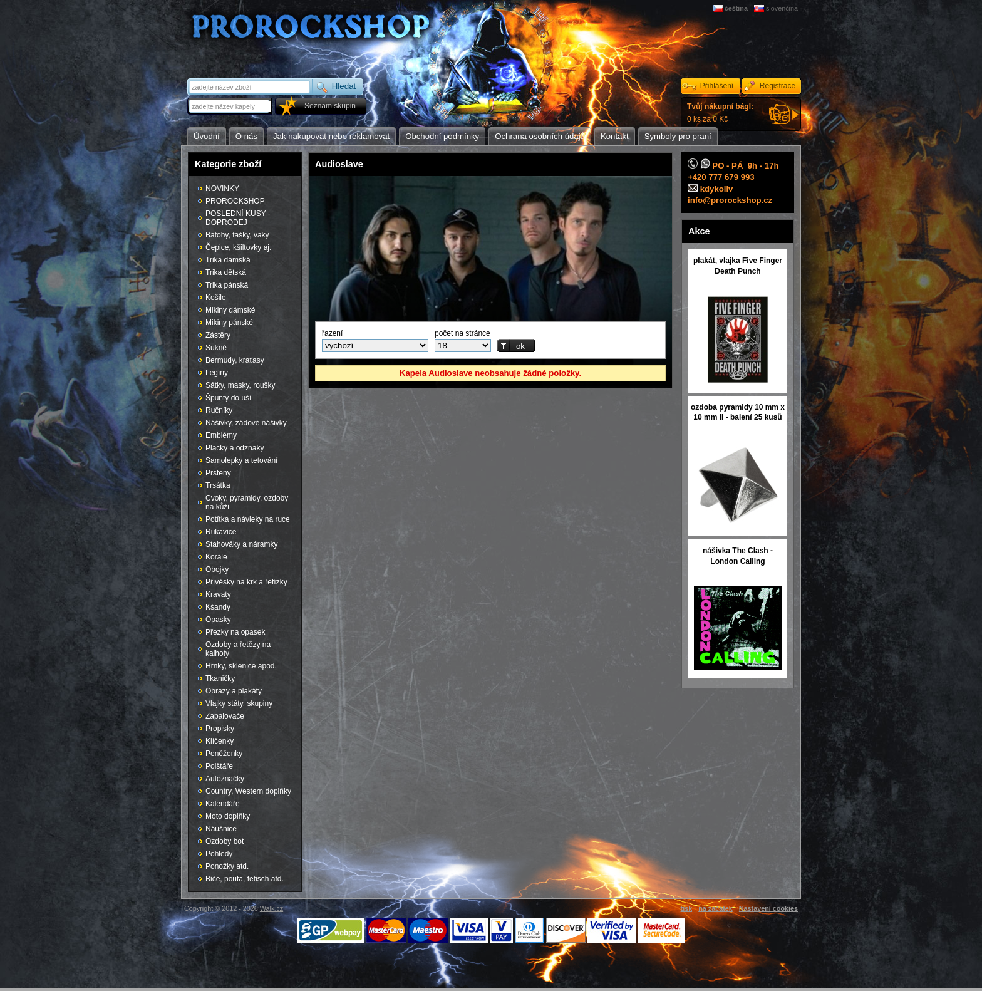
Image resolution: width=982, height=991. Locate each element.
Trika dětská (225, 272)
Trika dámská (228, 260)
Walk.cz (271, 908)
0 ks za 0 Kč (720, 112)
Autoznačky (224, 778)
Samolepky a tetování (241, 460)
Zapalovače (224, 716)
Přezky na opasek (235, 632)
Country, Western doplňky (248, 791)
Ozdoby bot (224, 841)
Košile (215, 297)
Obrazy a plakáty (233, 691)
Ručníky (218, 410)
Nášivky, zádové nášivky (246, 422)
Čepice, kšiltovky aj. (238, 247)
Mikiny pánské (229, 322)
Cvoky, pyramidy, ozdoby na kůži (246, 502)
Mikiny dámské (230, 310)
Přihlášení (716, 85)
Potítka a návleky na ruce (247, 519)
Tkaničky (220, 678)
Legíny (216, 372)
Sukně (216, 347)
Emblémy (221, 435)
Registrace (777, 85)
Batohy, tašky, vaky (237, 235)
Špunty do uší (228, 397)
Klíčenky (219, 741)
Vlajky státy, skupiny (238, 703)
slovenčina (782, 8)
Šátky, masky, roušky (240, 385)
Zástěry (217, 335)
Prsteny (218, 473)
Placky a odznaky (234, 448)
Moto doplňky (227, 816)
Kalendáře (222, 803)
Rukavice (220, 531)
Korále (216, 557)
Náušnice (221, 828)
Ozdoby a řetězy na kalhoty (238, 649)
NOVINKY (222, 188)
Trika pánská (226, 285)
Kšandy (217, 607)
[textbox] (230, 106)
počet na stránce (462, 333)
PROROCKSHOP (235, 201)
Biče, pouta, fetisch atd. (244, 878)
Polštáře (219, 766)
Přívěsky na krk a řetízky (246, 582)
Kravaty (218, 594)
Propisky (219, 728)
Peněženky (223, 753)
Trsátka (217, 485)
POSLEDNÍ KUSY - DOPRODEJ (238, 218)
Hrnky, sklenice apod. (241, 666)
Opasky (218, 619)
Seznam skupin (330, 105)
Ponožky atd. (227, 866)
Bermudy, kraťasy (234, 360)
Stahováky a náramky (241, 544)
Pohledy (218, 853)
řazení (332, 333)
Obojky (217, 569)
